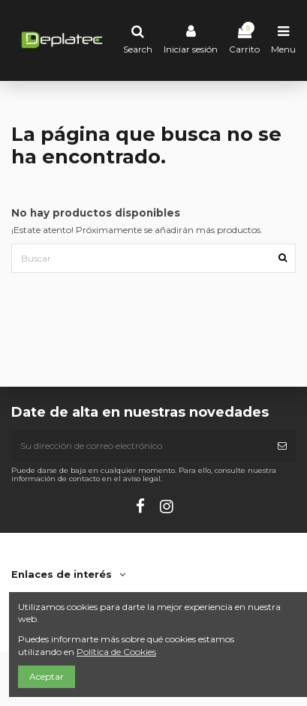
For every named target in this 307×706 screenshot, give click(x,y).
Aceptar (46, 676)
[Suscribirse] (282, 446)
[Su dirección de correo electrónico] (140, 446)
